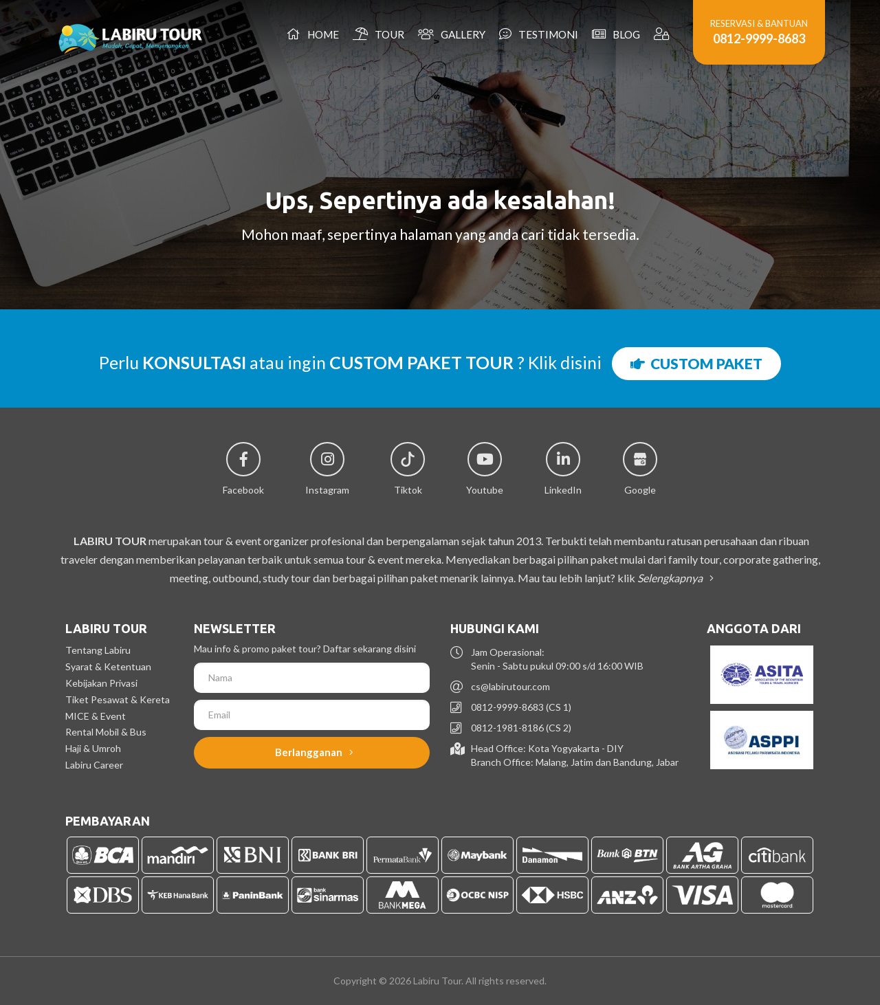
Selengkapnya (673, 577)
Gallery (451, 34)
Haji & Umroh (93, 748)
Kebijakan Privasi (101, 683)
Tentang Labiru (98, 650)
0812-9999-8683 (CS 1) (521, 707)
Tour (378, 34)
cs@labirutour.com (510, 686)
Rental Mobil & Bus (105, 732)
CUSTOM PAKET (696, 363)
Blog (616, 34)
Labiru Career (94, 765)
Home (313, 34)
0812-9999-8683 (759, 38)
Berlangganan (314, 752)
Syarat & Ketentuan (108, 666)
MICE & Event (95, 716)
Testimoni (538, 34)
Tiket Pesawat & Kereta (117, 699)
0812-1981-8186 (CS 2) (521, 727)
